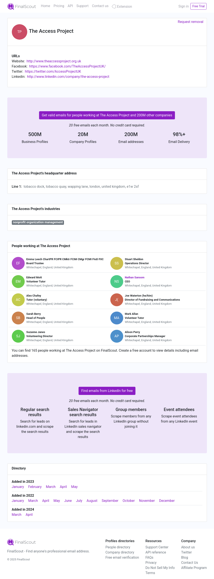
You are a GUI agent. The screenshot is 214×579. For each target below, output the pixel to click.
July (79, 501)
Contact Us (189, 563)
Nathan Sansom (134, 277)
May (74, 487)
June (68, 501)
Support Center (156, 547)
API (70, 6)
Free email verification (122, 557)
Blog (184, 557)
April (63, 487)
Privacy (150, 563)
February (35, 487)
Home (45, 6)
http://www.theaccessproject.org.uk (54, 61)
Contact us (100, 6)
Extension (122, 6)
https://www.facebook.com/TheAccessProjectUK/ (67, 66)
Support (82, 6)
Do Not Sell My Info (160, 568)
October (129, 501)
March (51, 487)
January (18, 487)
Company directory (119, 552)
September (110, 501)
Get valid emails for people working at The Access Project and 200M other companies (107, 115)
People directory (117, 547)
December (167, 501)
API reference (155, 552)
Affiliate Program (194, 568)
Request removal (190, 22)
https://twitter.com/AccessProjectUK (53, 71)
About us (188, 547)
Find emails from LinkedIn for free (107, 391)
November (147, 501)
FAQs (149, 557)
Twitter (186, 552)
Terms (150, 573)
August (92, 501)
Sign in (183, 6)
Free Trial (198, 6)
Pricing (59, 6)
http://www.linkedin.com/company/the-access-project (68, 77)
